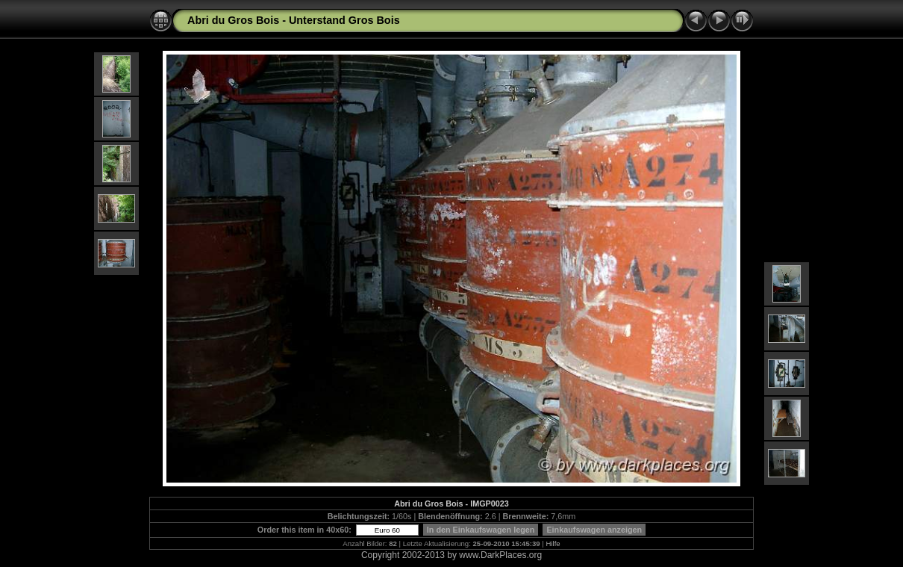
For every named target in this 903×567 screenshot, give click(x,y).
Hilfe (553, 543)
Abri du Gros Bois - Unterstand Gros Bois (293, 20)
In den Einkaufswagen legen (481, 529)
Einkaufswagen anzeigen (594, 529)
